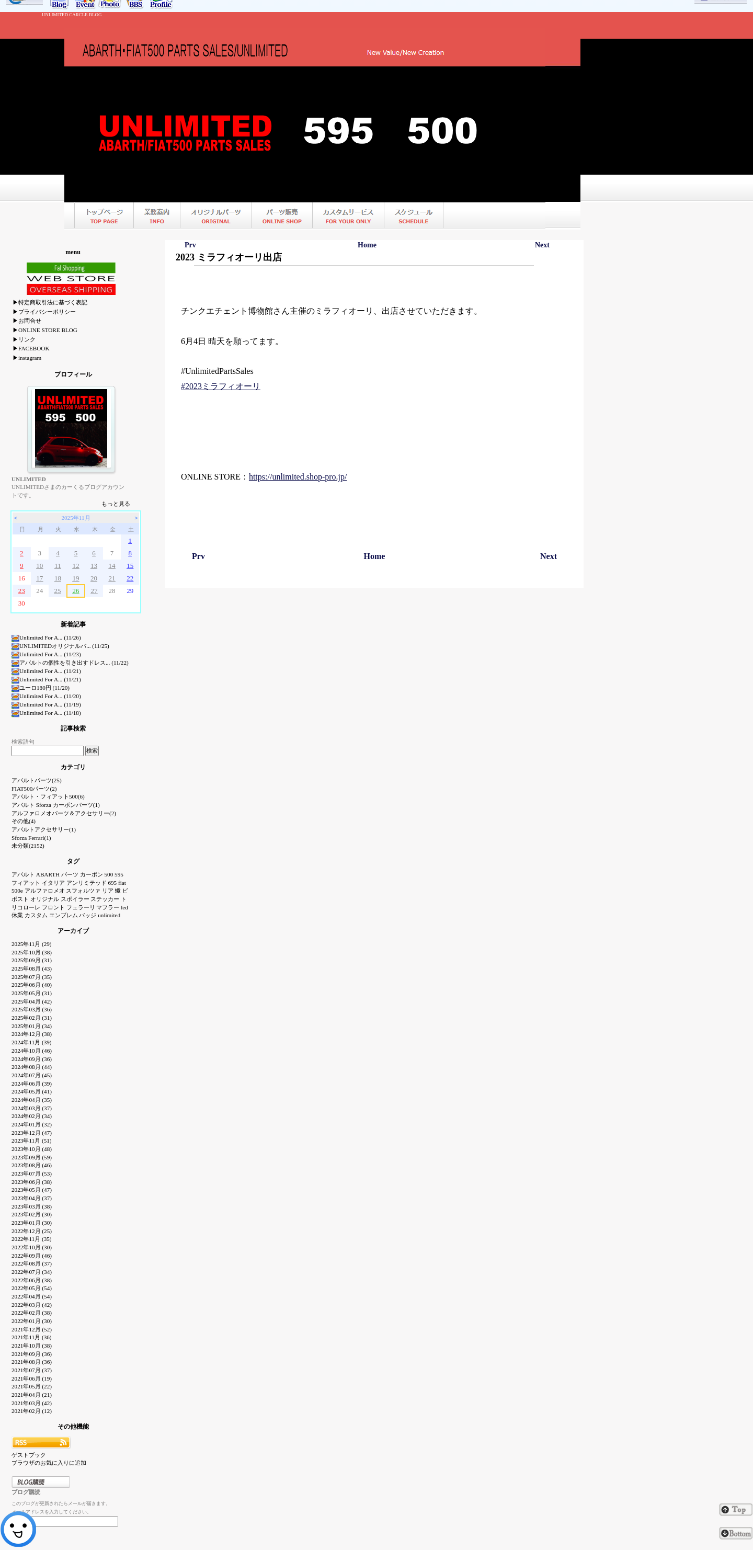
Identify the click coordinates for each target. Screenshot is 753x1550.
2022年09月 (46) (32, 1255)
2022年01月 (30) (32, 1321)
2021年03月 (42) (32, 1403)
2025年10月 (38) (32, 952)
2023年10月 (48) (32, 1149)
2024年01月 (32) (32, 1124)
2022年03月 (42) (32, 1305)
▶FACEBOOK (31, 348)
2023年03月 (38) (32, 1206)
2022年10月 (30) (32, 1247)
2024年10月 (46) (32, 1050)
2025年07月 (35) (32, 977)
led (124, 907)
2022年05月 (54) (32, 1288)
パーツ (69, 874)
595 (119, 874)
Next (542, 245)
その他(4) (24, 821)
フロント (53, 907)
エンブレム (63, 915)
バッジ (87, 915)
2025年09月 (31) (32, 960)
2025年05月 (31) (32, 993)
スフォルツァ (83, 890)
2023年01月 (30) (32, 1223)
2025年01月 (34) (32, 1026)
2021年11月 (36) (32, 1337)
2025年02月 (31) (32, 1018)
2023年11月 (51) (32, 1140)
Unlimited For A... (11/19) (46, 704)
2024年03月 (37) (32, 1108)
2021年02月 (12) (32, 1411)
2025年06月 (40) (32, 985)
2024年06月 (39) (32, 1083)
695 (112, 883)
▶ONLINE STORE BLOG (45, 330)
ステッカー (104, 899)
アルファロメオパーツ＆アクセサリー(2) (64, 813)
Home (367, 245)
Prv (190, 245)
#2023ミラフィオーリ (220, 386)
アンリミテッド (86, 883)
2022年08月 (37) (32, 1263)
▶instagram (27, 358)
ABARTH (48, 874)
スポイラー (75, 899)
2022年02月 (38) (32, 1312)
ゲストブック (29, 1455)
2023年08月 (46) (32, 1165)
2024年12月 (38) (32, 1034)
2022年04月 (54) (32, 1296)
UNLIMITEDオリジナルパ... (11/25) (60, 646)
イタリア (53, 883)
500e (17, 890)
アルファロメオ (45, 890)
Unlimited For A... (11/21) (46, 671)
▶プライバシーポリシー (44, 312)
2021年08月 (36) (32, 1362)
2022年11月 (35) (32, 1239)
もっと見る (115, 503)
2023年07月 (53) (32, 1173)
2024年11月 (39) (32, 1042)
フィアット (26, 883)
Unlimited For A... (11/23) (46, 654)
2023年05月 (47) (32, 1190)
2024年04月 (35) (32, 1100)
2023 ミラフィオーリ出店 (229, 257)
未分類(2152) (28, 845)
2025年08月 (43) (32, 968)
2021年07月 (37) (32, 1370)
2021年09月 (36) (32, 1354)
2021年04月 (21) (32, 1395)
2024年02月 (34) (32, 1116)
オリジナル (44, 899)
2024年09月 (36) (32, 1059)
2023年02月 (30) (32, 1214)
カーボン (91, 874)
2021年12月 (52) (32, 1329)
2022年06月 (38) (32, 1280)
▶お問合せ (27, 320)
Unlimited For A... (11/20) (46, 696)
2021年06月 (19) (32, 1378)
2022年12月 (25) (32, 1231)
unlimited (109, 915)
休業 (17, 915)
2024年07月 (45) (32, 1075)
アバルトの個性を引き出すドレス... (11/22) (70, 662)
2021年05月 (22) (32, 1386)
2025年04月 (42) (32, 1001)
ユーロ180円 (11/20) (41, 688)
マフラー (107, 907)
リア (107, 890)
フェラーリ (80, 907)
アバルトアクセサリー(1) (44, 829)
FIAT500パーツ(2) (34, 788)
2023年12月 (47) (32, 1133)
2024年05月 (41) (32, 1091)
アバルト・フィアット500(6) (48, 796)
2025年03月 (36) (32, 1009)
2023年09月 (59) (32, 1157)
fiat (122, 883)
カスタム (36, 915)
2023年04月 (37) (32, 1198)
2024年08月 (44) (32, 1067)
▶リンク (24, 339)
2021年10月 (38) (32, 1345)
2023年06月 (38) (32, 1182)
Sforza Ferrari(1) (31, 838)
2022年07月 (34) (32, 1272)
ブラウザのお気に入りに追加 (49, 1463)
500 (109, 874)
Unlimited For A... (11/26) (46, 637)
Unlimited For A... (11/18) (46, 713)
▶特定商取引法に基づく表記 (50, 302)
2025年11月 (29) (32, 944)
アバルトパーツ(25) (37, 780)
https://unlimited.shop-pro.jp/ (298, 476)
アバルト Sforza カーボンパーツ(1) (56, 805)
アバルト (23, 874)
